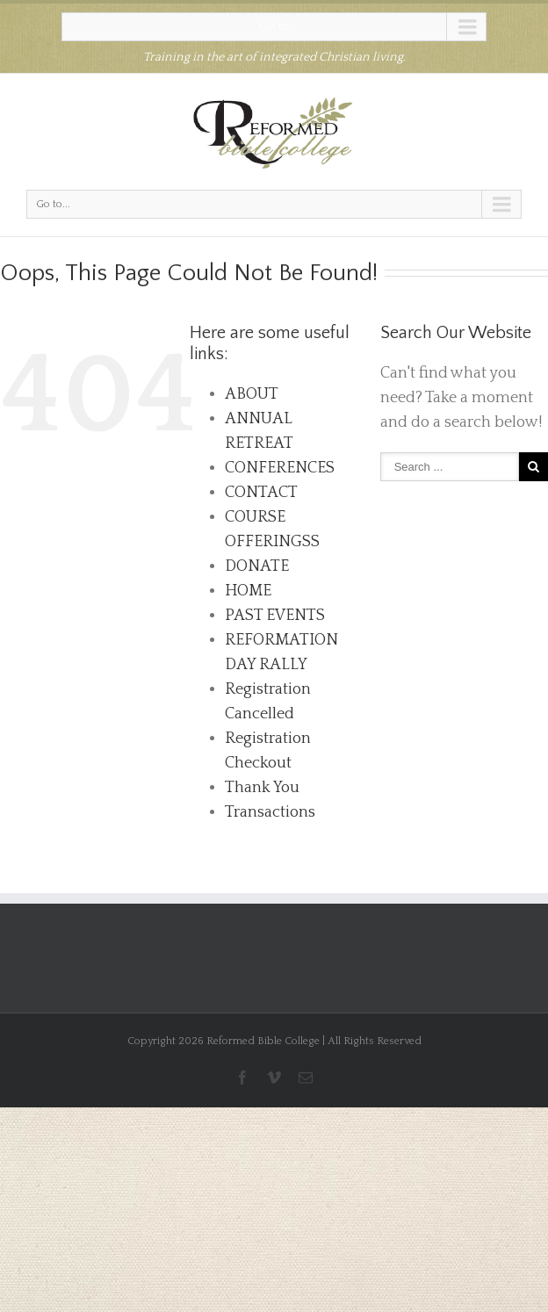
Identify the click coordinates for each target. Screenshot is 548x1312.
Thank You (262, 788)
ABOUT (251, 394)
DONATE (257, 566)
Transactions (270, 812)
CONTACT (261, 492)
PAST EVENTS (275, 615)
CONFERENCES (280, 468)
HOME (248, 591)
